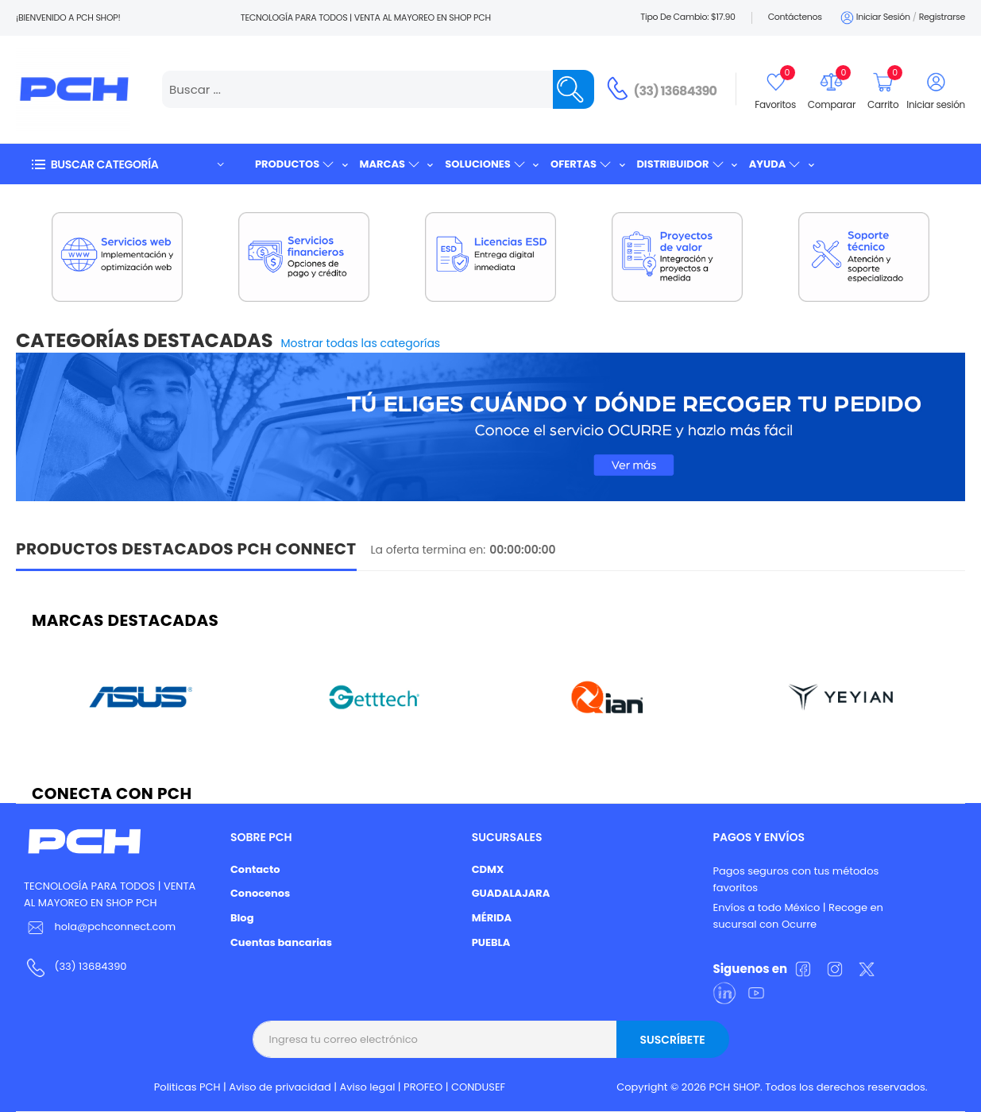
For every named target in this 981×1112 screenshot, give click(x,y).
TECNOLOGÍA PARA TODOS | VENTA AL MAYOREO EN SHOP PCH (109, 894)
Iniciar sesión (874, 18)
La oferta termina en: (428, 550)
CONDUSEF (478, 1087)
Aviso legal (368, 1087)
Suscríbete (672, 1040)
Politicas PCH (187, 1087)
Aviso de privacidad (280, 1087)
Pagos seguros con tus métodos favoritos (796, 879)
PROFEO (423, 1087)
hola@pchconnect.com (115, 926)
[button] (127, 164)
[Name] (573, 89)
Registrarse (942, 16)
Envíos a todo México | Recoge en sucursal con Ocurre (798, 916)
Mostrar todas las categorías (361, 343)
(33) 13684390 (675, 91)
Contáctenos (795, 16)
